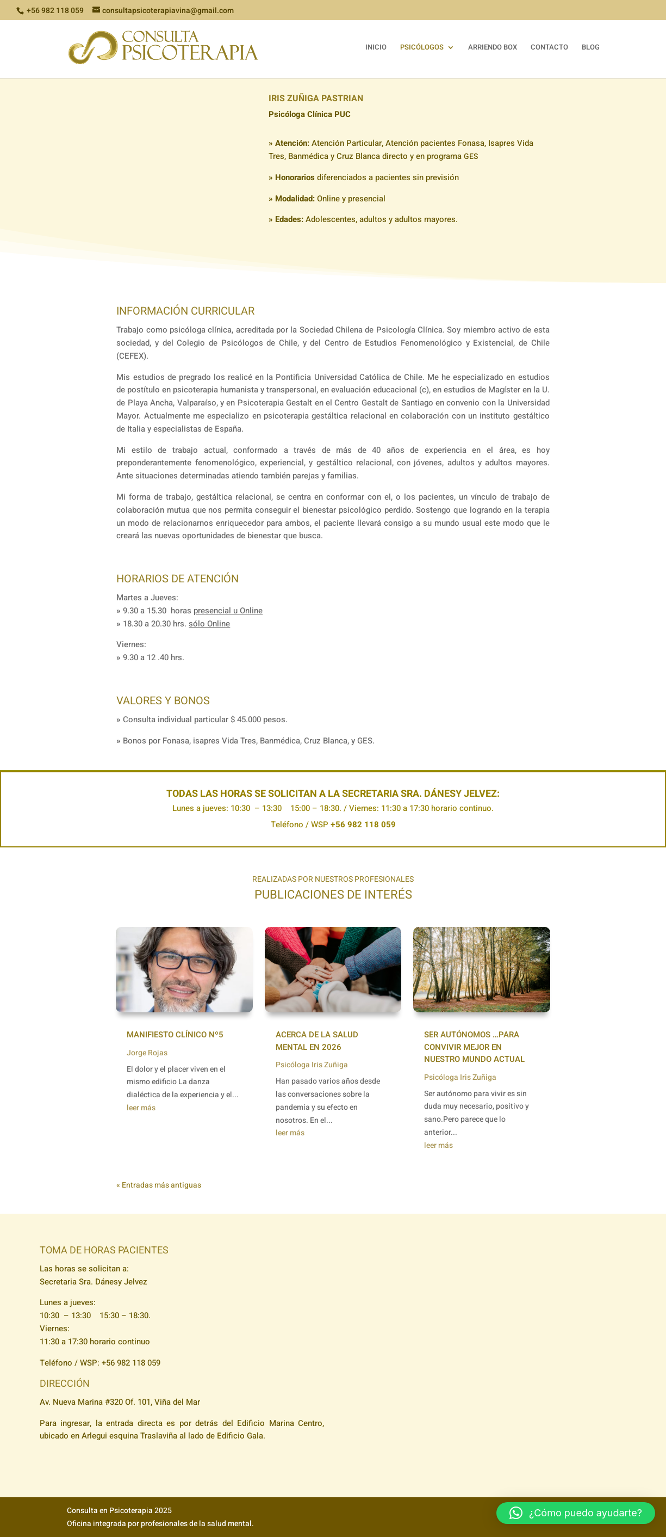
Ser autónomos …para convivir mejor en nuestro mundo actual (474, 1047)
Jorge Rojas (147, 1053)
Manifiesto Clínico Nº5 (175, 1035)
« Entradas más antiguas (158, 1185)
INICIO (376, 48)
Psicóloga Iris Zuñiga (312, 1065)
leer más (141, 1108)
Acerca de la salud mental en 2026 (317, 1041)
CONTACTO (549, 48)
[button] (575, 1513)
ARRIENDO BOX (492, 48)
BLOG (591, 48)
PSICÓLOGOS (422, 48)
